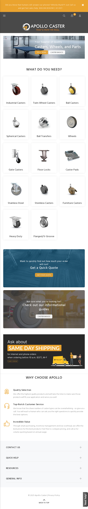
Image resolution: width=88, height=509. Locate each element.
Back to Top (44, 502)
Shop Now (41, 52)
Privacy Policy (54, 495)
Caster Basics (57, 52)
